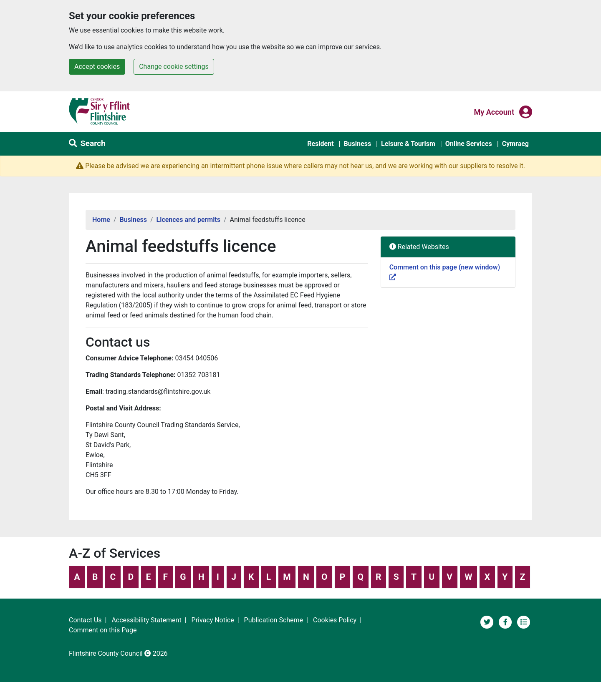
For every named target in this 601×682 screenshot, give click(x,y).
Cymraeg (515, 144)
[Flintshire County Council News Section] (523, 621)
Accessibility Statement (146, 620)
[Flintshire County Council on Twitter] (488, 621)
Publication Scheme (273, 620)
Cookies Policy (334, 620)
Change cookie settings (173, 66)
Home (101, 220)
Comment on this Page (102, 630)
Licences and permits (188, 220)
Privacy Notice (213, 620)
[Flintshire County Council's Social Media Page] (506, 621)
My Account (494, 111)
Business (357, 144)
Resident (320, 144)
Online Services (468, 144)
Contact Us (85, 620)
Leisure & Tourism (408, 144)
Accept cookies (97, 66)
